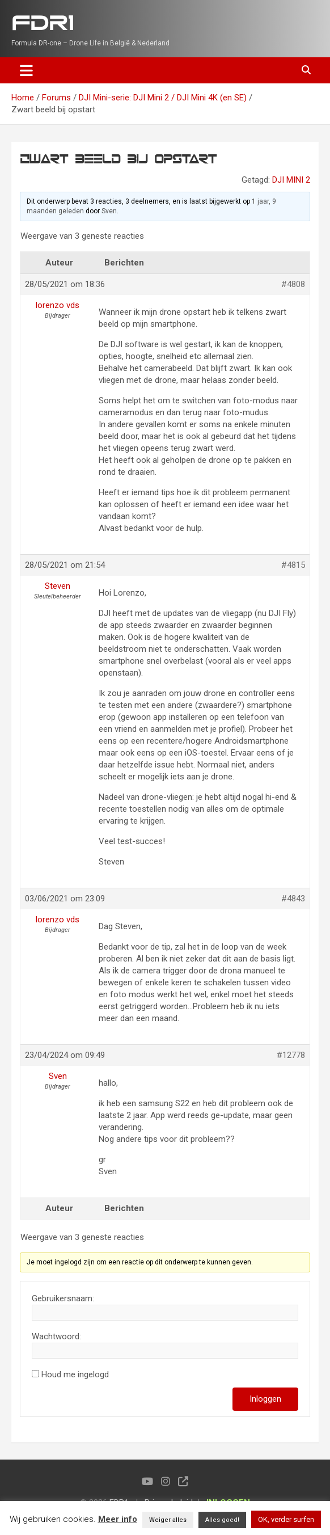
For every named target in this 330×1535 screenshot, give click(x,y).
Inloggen (265, 1399)
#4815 (293, 565)
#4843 (293, 898)
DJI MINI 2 (291, 180)
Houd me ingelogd (75, 1374)
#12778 (291, 1055)
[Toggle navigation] (26, 70)
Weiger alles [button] (168, 1520)
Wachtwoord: (56, 1336)
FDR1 (42, 23)
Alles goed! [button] (222, 1520)
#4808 (293, 284)
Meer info (117, 1519)
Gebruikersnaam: (63, 1298)
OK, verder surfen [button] (286, 1519)
